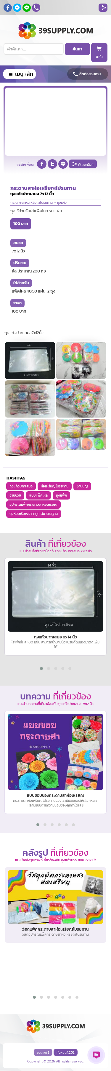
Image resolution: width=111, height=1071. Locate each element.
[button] (41, 668)
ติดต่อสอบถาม (90, 74)
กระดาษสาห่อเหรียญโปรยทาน (31, 202)
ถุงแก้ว (62, 202)
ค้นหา (77, 49)
